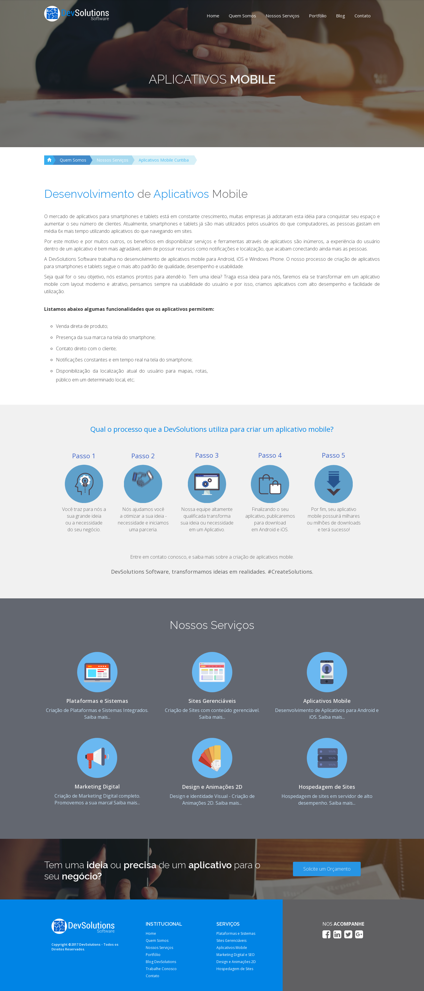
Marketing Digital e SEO (235, 954)
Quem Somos (242, 16)
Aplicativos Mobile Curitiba (164, 160)
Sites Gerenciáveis (212, 700)
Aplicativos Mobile (327, 700)
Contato (363, 16)
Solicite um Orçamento (327, 869)
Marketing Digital (97, 786)
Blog (340, 16)
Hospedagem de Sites (327, 786)
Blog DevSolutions (161, 961)
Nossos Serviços (282, 16)
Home (213, 16)
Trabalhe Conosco (161, 968)
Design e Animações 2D (212, 786)
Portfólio (318, 16)
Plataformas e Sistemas (97, 700)
